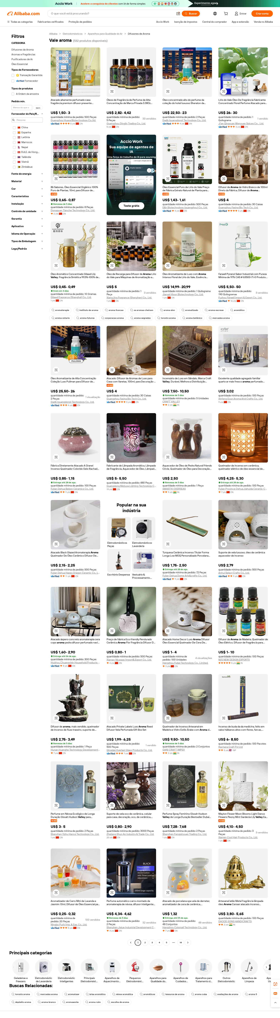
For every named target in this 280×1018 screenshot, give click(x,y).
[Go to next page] (188, 942)
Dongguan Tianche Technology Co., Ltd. (73, 210)
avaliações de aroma (226, 994)
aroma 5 (251, 994)
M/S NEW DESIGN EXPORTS (234, 659)
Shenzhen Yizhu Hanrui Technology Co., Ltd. (75, 834)
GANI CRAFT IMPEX (173, 749)
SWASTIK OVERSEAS (174, 488)
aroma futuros (85, 318)
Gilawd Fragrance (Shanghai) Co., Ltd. (71, 297)
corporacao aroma (112, 318)
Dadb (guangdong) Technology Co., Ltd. (184, 120)
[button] (178, 13)
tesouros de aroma (173, 994)
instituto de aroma (87, 310)
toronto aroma (166, 318)
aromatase (71, 994)
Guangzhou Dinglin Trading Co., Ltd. (126, 123)
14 (181, 942)
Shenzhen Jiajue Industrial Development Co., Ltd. (131, 927)
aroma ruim (93, 1002)
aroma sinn (167, 310)
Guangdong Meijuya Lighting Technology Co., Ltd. (131, 485)
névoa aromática (122, 994)
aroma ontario (61, 318)
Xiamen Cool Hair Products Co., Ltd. (238, 837)
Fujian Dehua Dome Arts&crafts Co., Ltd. (184, 575)
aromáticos (147, 994)
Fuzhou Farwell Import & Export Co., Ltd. (240, 297)
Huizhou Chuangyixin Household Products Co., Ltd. (75, 662)
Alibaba (53, 33)
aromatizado (190, 310)
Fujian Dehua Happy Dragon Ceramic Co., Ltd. (75, 572)
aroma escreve (214, 310)
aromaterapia (60, 310)
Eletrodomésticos (72, 33)
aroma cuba (199, 994)
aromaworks (70, 1002)
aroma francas (114, 310)
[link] (275, 984)
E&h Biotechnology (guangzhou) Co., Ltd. (185, 207)
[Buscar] (191, 13)
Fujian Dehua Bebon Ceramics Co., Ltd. (72, 488)
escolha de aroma (118, 1002)
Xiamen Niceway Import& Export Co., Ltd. (129, 659)
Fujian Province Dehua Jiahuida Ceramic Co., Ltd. (243, 488)
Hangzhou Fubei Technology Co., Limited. (185, 662)
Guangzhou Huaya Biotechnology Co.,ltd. (73, 120)
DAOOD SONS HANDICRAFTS (235, 921)
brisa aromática (96, 994)
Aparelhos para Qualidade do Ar (105, 33)
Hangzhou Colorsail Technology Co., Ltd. (184, 927)
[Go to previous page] (131, 942)
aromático (237, 310)
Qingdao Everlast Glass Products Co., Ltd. (129, 750)
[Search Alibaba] (112, 14)
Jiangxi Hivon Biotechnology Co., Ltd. (182, 294)
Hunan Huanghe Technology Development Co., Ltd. (75, 749)
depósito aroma (21, 1002)
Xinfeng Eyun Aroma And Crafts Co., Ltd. (240, 398)
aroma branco (47, 1002)
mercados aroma (219, 318)
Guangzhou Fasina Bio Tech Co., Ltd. (238, 207)
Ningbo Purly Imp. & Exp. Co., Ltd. (69, 924)
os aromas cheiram (141, 310)
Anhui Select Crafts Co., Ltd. (233, 572)
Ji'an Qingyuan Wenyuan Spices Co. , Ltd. (241, 123)
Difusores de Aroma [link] (139, 33)
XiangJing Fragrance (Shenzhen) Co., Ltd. (129, 297)
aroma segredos (141, 318)
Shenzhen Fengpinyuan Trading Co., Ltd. (184, 834)
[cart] (226, 14)
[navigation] (27, 488)
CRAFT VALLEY (171, 401)
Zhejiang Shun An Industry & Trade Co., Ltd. (130, 834)
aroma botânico (192, 318)
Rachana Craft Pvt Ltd (230, 746)
